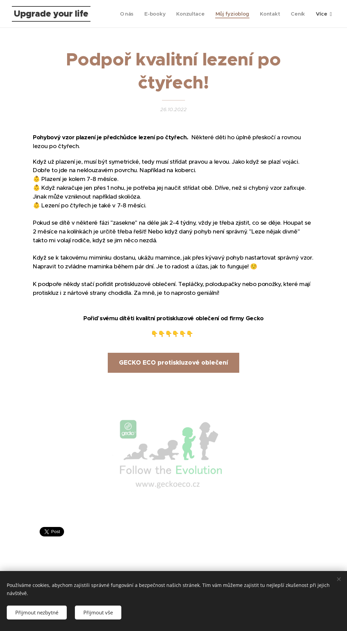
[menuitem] (124, 13)
